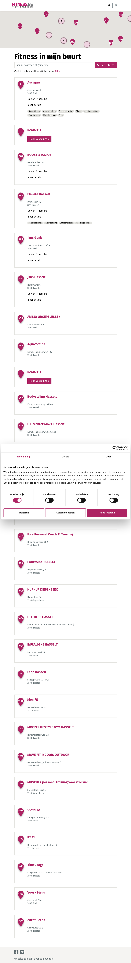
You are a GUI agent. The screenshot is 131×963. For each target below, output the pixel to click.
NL (109, 5)
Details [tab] (65, 456)
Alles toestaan (107, 512)
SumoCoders (47, 958)
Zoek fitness (105, 65)
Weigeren (24, 512)
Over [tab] (108, 456)
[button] (121, 15)
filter (57, 71)
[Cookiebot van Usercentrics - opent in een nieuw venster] (115, 448)
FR (115, 5)
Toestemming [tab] (22, 456)
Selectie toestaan (65, 512)
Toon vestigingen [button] (39, 139)
